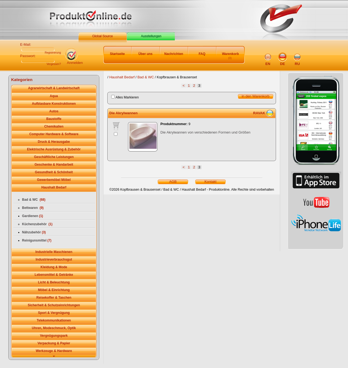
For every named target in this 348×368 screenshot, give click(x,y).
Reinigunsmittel (36, 240)
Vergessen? (53, 64)
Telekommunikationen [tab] (54, 320)
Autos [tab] (53, 111)
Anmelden (75, 63)
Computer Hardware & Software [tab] (54, 134)
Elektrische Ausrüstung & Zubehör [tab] (54, 149)
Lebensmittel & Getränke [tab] (54, 275)
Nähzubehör (34, 232)
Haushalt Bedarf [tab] (53, 187)
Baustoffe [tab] (53, 119)
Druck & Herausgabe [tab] (54, 142)
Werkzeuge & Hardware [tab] (54, 351)
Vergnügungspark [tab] (54, 336)
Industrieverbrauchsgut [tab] (54, 259)
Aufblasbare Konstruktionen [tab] (54, 104)
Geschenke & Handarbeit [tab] (54, 164)
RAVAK (259, 113)
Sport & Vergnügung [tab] (54, 313)
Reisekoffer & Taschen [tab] (54, 297)
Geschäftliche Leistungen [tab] (54, 157)
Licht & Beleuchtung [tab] (54, 282)
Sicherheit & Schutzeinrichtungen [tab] (54, 305)
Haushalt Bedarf (122, 77)
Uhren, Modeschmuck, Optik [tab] (54, 328)
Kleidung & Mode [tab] (54, 267)
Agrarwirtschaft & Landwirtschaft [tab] (53, 88)
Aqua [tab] (54, 96)
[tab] (54, 356)
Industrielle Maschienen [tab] (53, 252)
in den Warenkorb (255, 96)
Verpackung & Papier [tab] (54, 343)
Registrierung (53, 52)
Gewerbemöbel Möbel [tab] (54, 180)
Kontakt (210, 182)
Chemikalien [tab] (54, 126)
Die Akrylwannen (123, 113)
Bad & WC (145, 77)
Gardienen (32, 216)
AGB (172, 182)
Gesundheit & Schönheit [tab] (54, 172)
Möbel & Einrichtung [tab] (54, 290)
